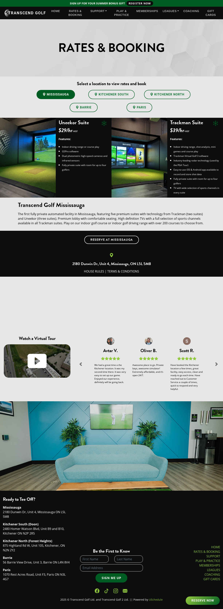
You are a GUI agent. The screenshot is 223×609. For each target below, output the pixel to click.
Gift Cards (211, 13)
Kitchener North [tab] (167, 94)
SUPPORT (213, 556)
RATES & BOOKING (207, 552)
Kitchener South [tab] (111, 94)
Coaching (191, 11)
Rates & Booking (75, 13)
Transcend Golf (27, 13)
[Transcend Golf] (4, 13)
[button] (80, 364)
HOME (215, 547)
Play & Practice (121, 13)
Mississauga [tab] (56, 94)
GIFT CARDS (211, 579)
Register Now (140, 3)
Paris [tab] (139, 107)
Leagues (170, 11)
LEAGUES (213, 570)
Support (97, 11)
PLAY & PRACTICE (208, 561)
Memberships (147, 11)
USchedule (156, 599)
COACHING (212, 574)
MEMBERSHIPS (209, 565)
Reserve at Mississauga (111, 239)
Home (55, 11)
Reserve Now (202, 600)
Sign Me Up (111, 578)
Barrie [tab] (84, 107)
